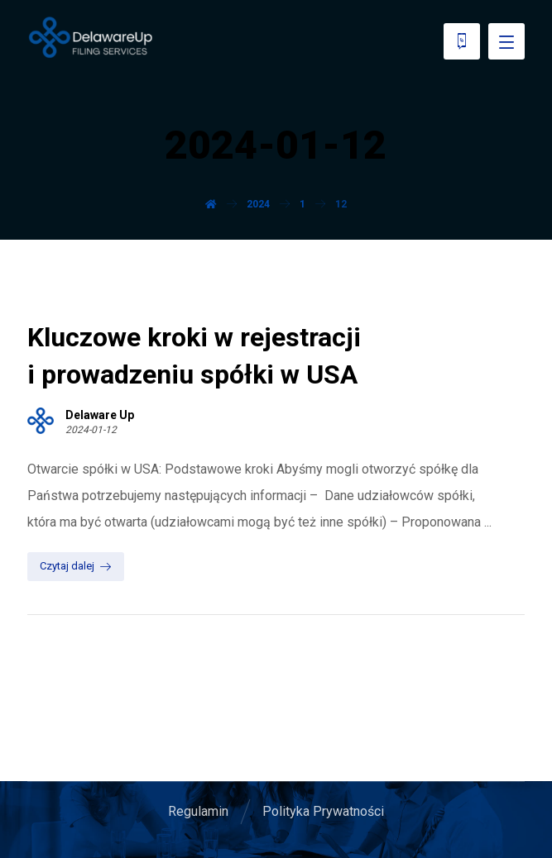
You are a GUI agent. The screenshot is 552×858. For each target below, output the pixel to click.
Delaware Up (99, 415)
